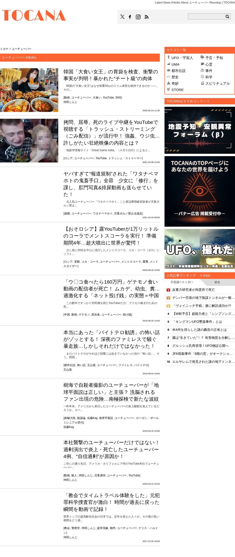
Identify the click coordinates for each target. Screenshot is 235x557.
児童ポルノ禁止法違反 (128, 213)
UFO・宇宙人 (182, 58)
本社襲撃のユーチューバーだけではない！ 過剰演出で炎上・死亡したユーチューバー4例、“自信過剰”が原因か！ (111, 449)
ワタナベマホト (103, 213)
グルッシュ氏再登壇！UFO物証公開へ (200, 346)
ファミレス (125, 365)
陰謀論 (81, 418)
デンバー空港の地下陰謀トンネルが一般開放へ (203, 298)
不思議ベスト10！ (182, 282)
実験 (77, 261)
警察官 (75, 528)
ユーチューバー (81, 97)
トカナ (4, 49)
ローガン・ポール (147, 418)
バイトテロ (141, 365)
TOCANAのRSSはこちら (146, 17)
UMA (175, 64)
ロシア (68, 158)
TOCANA (34, 16)
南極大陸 (69, 418)
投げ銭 (127, 314)
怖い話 (81, 365)
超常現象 (102, 528)
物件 (113, 528)
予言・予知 (214, 58)
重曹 (145, 261)
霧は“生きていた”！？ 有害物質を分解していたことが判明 (203, 338)
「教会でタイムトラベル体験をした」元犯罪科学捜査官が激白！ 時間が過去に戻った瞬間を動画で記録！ (111, 502)
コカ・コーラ (90, 261)
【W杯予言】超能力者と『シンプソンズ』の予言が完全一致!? (203, 314)
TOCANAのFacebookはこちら (130, 17)
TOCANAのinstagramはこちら (138, 17)
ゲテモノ (84, 314)
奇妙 (175, 83)
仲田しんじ (70, 102)
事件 (208, 71)
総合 (217, 282)
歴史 (175, 77)
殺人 (74, 475)
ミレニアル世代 (73, 422)
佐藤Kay (92, 418)
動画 (67, 97)
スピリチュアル (217, 83)
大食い (97, 97)
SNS (118, 97)
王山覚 (91, 365)
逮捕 (67, 213)
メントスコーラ (131, 261)
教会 (67, 528)
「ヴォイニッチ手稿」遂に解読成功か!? (201, 306)
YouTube (108, 97)
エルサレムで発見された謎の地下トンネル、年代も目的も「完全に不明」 (203, 361)
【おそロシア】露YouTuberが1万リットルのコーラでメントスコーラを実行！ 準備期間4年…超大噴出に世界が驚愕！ (111, 235)
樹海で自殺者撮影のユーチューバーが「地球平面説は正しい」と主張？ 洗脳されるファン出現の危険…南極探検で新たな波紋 (111, 392)
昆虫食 (95, 314)
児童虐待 (100, 475)
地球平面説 (106, 418)
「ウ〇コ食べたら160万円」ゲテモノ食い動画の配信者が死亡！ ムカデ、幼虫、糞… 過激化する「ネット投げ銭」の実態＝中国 (111, 288)
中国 (67, 314)
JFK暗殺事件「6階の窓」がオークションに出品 (203, 354)
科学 (208, 77)
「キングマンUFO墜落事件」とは (197, 322)
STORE (178, 90)
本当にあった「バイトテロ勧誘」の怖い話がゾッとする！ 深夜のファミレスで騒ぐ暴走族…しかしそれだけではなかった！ (111, 339)
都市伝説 (69, 365)
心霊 (208, 64)
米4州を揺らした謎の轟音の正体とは (199, 330)
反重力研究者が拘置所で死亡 (193, 290)
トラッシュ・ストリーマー (125, 158)
